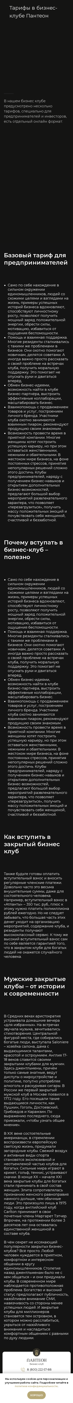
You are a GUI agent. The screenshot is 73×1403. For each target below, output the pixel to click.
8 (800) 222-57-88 (39, 1369)
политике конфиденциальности (36, 1386)
